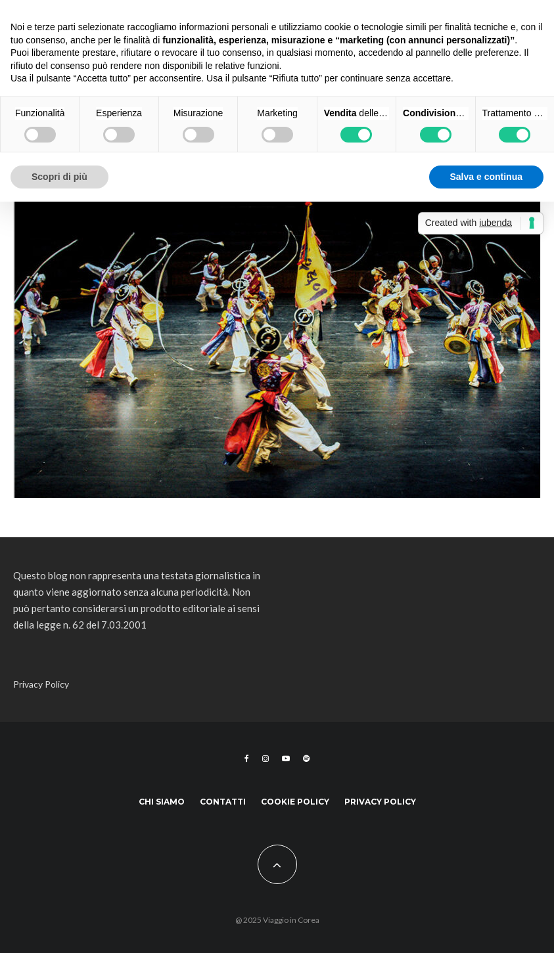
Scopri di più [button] (59, 176)
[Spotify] (306, 758)
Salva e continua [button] (486, 176)
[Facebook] (247, 758)
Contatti (223, 802)
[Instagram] (265, 758)
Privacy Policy (41, 684)
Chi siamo (162, 802)
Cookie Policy (295, 802)
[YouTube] (285, 758)
